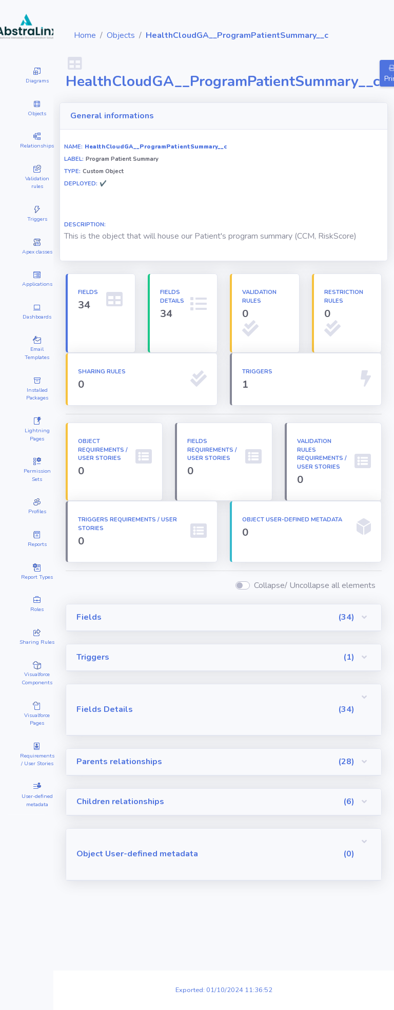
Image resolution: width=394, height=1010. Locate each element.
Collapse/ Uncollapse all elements (315, 662)
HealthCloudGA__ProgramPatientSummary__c (237, 47)
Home (146, 35)
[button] (254, 695)
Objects (182, 35)
